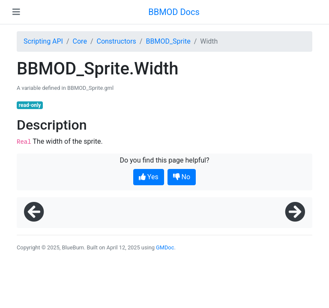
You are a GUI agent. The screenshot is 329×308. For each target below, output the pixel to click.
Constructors (116, 41)
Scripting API (43, 41)
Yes (149, 177)
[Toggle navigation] (16, 12)
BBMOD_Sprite (168, 41)
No (182, 177)
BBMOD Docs (174, 12)
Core (80, 41)
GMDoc (165, 247)
